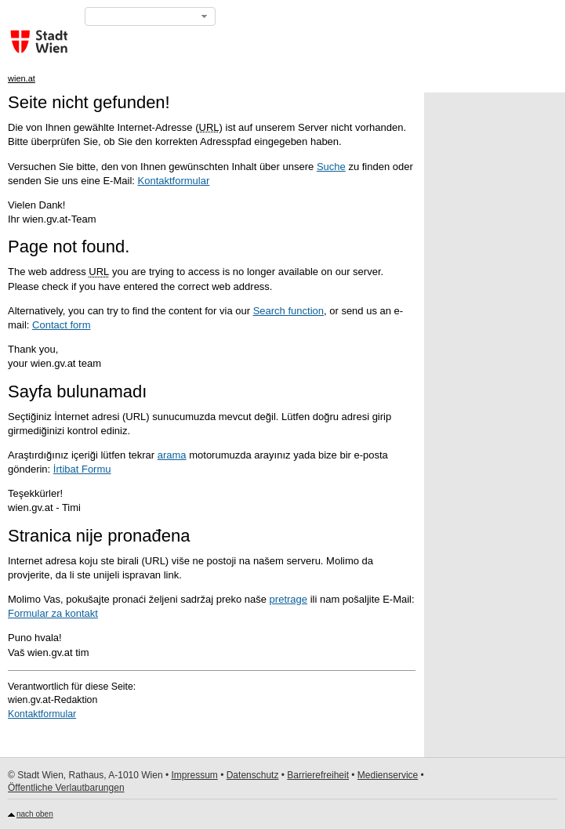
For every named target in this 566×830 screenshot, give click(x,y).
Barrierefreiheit (318, 775)
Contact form (61, 325)
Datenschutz (253, 775)
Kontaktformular (174, 181)
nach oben (34, 814)
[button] (150, 16)
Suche (331, 166)
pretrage (288, 599)
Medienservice (387, 775)
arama (172, 455)
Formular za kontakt (53, 613)
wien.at (21, 78)
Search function (288, 311)
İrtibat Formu (82, 469)
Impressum (194, 775)
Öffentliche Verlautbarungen (66, 787)
